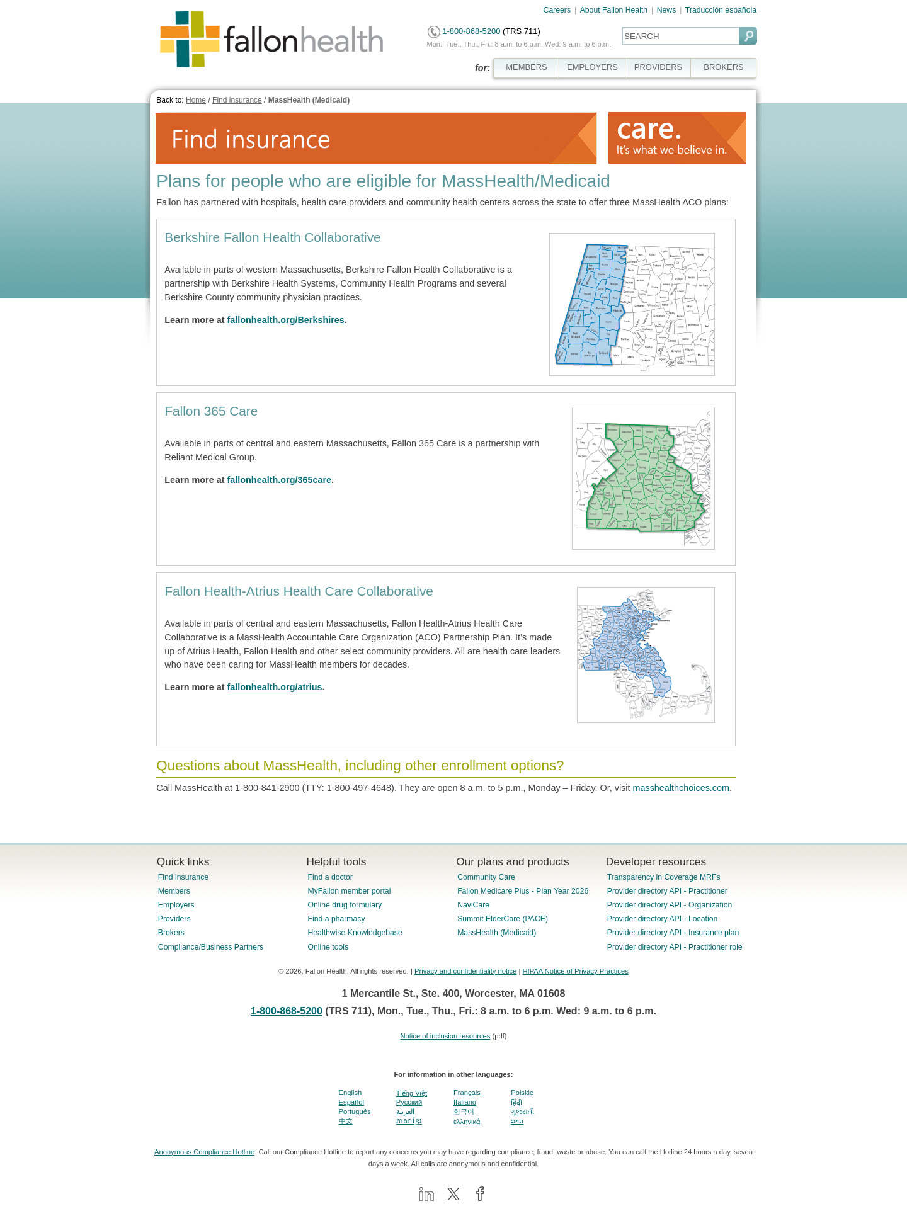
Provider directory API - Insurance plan (673, 932)
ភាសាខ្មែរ (409, 1121)
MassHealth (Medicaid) (309, 100)
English (350, 1092)
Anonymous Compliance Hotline (204, 1152)
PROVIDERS (658, 67)
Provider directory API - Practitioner (667, 891)
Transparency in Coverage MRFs (664, 877)
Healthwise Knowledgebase (354, 932)
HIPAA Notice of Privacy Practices (575, 971)
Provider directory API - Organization (670, 905)
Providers (174, 918)
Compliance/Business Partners (210, 947)
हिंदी (516, 1102)
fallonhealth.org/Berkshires (286, 320)
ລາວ (517, 1121)
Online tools (327, 947)
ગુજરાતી (522, 1111)
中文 (346, 1121)
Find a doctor (329, 877)
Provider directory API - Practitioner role (675, 947)
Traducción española (720, 10)
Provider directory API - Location (662, 918)
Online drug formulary (344, 905)
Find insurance (237, 100)
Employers (176, 905)
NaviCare (473, 905)
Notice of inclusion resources (445, 1036)
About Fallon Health (613, 10)
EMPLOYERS (592, 67)
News (666, 10)
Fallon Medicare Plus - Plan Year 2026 (522, 891)
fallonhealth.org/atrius (274, 687)
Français (467, 1092)
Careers (557, 10)
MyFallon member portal (349, 891)
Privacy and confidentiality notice (465, 971)
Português (355, 1111)
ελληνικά (467, 1121)
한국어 (464, 1111)
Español (351, 1102)
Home (196, 100)
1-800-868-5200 (471, 31)
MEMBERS (526, 67)
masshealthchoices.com (680, 788)
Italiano (465, 1102)
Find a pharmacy (336, 918)
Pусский (409, 1102)
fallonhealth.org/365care (279, 480)
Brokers (171, 932)
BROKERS (723, 67)
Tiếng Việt (411, 1093)
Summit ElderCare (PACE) (502, 918)
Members (174, 891)
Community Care (486, 877)
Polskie (522, 1092)
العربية (405, 1111)
